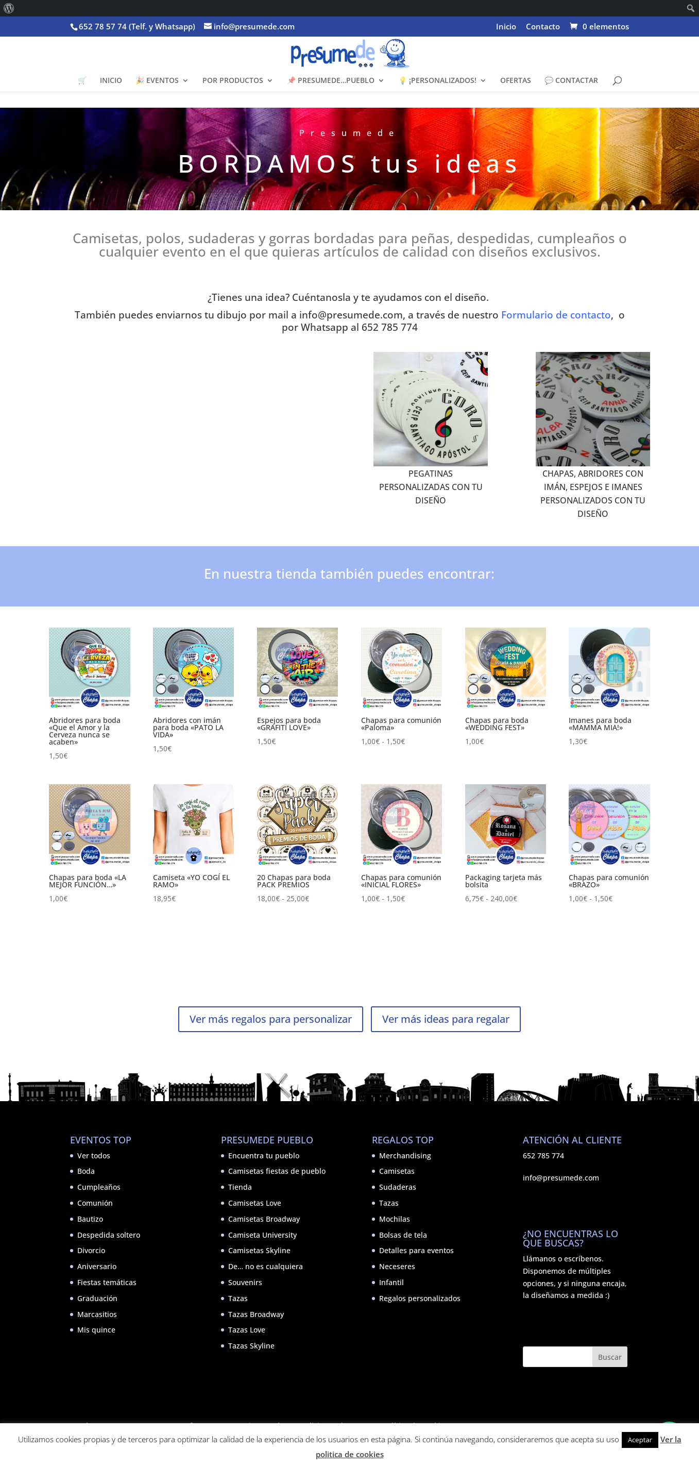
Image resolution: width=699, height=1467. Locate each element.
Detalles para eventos (416, 1250)
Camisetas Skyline (259, 1250)
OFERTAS (515, 81)
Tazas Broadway (256, 1314)
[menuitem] (9, 8)
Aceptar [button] (640, 1439)
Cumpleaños (99, 1187)
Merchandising (405, 1155)
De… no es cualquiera (265, 1266)
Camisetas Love (254, 1203)
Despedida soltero (108, 1235)
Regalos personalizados (420, 1298)
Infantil (391, 1282)
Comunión (95, 1203)
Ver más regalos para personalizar (271, 1019)
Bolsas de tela (403, 1235)
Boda (86, 1171)
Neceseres (397, 1266)
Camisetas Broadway (264, 1219)
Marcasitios (97, 1314)
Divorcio (91, 1250)
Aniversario (96, 1266)
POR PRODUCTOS (232, 81)
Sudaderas (397, 1187)
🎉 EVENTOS (157, 81)
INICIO (111, 81)
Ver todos (93, 1155)
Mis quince (96, 1330)
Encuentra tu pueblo (263, 1155)
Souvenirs (245, 1282)
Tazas (238, 1298)
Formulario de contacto (556, 314)
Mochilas (394, 1219)
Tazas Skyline (251, 1346)
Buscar (610, 1357)
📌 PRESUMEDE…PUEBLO (330, 81)
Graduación (97, 1298)
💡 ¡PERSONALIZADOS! (437, 81)
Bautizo (90, 1219)
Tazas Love (246, 1330)
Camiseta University (262, 1235)
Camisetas (397, 1171)
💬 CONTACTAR (571, 81)
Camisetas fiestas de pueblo (277, 1171)
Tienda (240, 1187)
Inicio (506, 27)
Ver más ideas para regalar (445, 1019)
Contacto (543, 27)
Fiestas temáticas (107, 1282)
